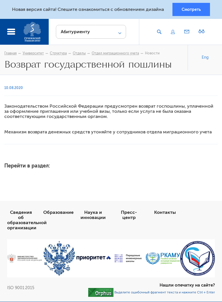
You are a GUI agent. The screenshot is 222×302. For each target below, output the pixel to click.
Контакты (165, 212)
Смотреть (191, 9)
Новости (152, 54)
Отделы (79, 54)
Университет (33, 54)
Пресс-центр (129, 215)
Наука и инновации (93, 215)
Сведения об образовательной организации (27, 220)
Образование (58, 212)
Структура (58, 54)
